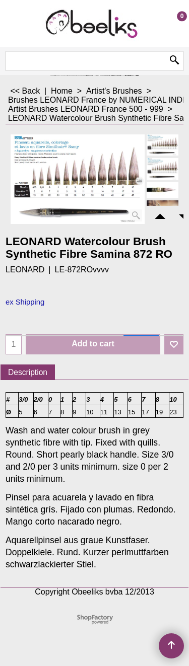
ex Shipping (25, 302)
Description (27, 372)
